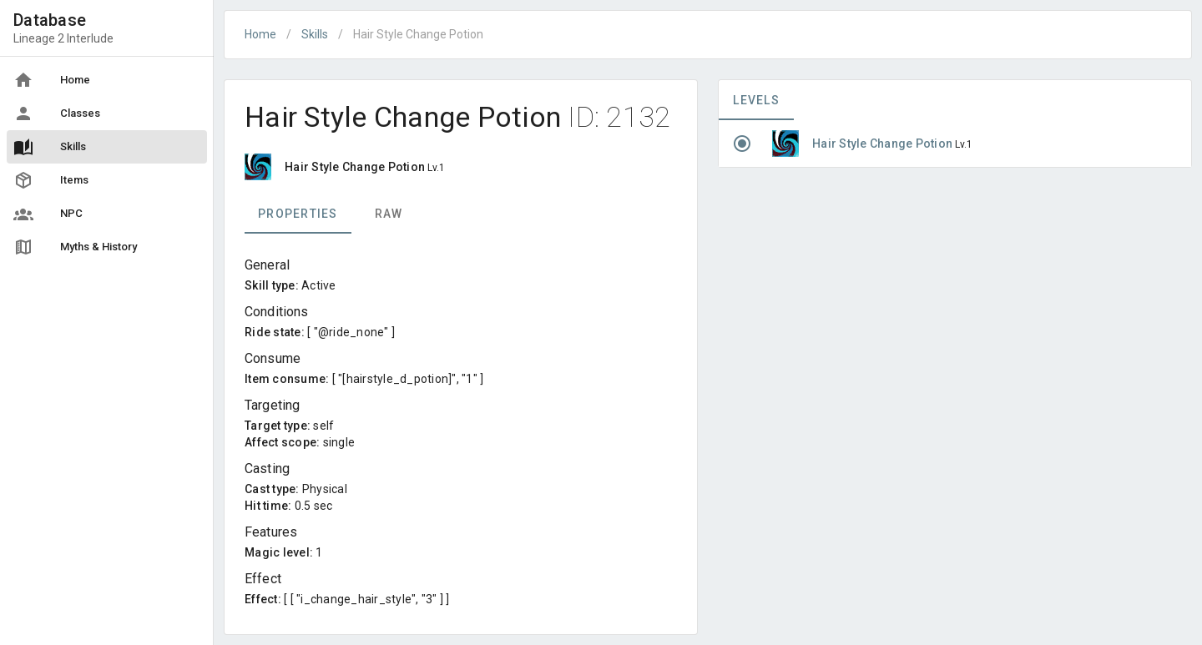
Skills (314, 34)
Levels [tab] (756, 100)
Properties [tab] (298, 213)
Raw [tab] (389, 213)
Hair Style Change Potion (883, 143)
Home (260, 34)
